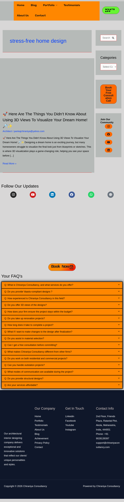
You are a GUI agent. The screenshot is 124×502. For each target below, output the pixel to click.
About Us (23, 15)
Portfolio (49, 5)
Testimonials (72, 5)
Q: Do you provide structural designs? (25, 381)
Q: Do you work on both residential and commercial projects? (38, 361)
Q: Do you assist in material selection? (25, 340)
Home (20, 5)
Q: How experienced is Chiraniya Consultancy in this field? (36, 299)
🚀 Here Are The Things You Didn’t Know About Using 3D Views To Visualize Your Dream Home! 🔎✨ (45, 119)
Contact (40, 15)
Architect (7, 131)
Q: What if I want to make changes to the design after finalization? (40, 333)
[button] (62, 285)
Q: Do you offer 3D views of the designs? (27, 306)
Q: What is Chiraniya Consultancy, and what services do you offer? (41, 285)
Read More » (9, 163)
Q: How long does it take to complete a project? (30, 326)
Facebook (70, 424)
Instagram (70, 432)
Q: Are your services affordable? (22, 388)
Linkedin (69, 419)
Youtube (69, 428)
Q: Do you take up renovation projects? (26, 319)
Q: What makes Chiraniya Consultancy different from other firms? (40, 354)
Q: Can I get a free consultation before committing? (32, 347)
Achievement (41, 441)
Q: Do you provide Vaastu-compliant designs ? (30, 292)
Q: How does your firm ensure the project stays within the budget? (41, 313)
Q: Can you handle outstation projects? (26, 367)
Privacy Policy (42, 446)
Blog (34, 5)
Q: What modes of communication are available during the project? (41, 374)
